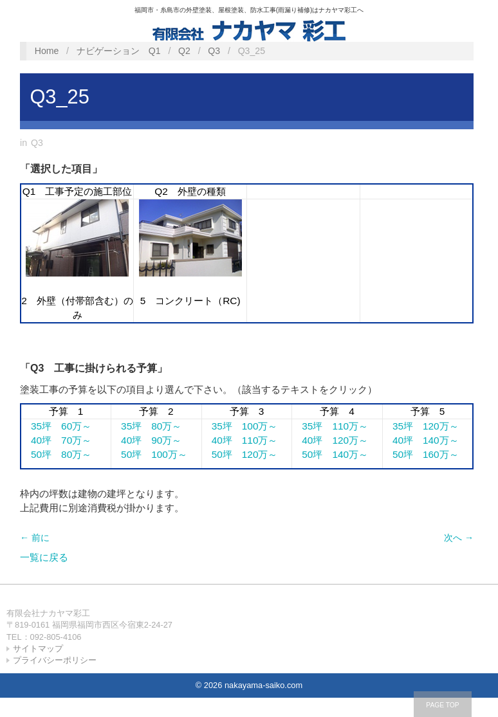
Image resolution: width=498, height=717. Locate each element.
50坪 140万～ (330, 454)
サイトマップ (38, 648)
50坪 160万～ (421, 454)
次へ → (459, 537)
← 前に (35, 537)
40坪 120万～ (330, 440)
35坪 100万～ (240, 426)
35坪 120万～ (421, 426)
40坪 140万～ (421, 440)
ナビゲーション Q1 (119, 51)
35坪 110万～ (330, 426)
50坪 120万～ (240, 454)
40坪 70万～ (56, 440)
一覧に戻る (44, 557)
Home (47, 51)
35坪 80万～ (146, 426)
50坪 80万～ (56, 454)
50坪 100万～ (149, 454)
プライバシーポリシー (55, 660)
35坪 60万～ (56, 426)
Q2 (184, 51)
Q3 (214, 51)
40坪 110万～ (240, 440)
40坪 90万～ (146, 440)
